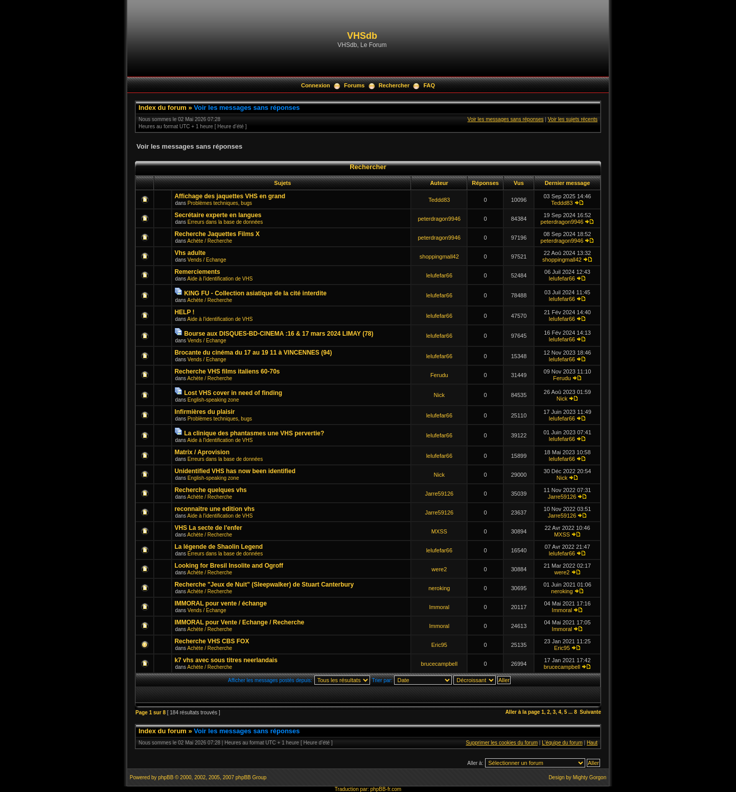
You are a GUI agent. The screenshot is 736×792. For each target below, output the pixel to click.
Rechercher (394, 85)
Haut (592, 743)
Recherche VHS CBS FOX (211, 641)
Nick (439, 395)
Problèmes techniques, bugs (220, 203)
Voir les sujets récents (572, 119)
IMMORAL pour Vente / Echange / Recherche (239, 622)
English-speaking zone (213, 400)
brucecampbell (439, 664)
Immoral (439, 607)
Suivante (590, 712)
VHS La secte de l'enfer (208, 527)
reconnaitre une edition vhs (214, 509)
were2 (439, 569)
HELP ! (184, 312)
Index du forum (163, 107)
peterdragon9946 (439, 219)
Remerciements (197, 271)
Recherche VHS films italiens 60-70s (227, 371)
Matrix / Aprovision (201, 452)
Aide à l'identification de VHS (219, 279)
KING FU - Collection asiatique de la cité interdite (255, 293)
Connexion (315, 85)
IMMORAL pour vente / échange (220, 603)
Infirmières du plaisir (204, 411)
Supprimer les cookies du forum (502, 743)
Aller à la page (522, 712)
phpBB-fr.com (386, 789)
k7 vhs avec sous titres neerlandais (225, 660)
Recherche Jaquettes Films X (217, 234)
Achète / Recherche (209, 241)
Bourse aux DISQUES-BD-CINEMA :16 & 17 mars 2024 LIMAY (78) (278, 333)
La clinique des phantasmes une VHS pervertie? (254, 433)
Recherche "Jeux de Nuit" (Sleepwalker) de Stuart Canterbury (264, 584)
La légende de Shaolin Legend (218, 546)
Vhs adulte (189, 253)
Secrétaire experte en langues (217, 215)
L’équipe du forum (562, 743)
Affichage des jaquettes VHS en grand (229, 196)
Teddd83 (439, 200)
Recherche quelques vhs (210, 490)
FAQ (429, 85)
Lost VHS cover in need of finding (233, 393)
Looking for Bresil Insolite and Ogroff (228, 565)
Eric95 (439, 645)
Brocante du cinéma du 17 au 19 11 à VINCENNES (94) (253, 352)
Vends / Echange (207, 260)
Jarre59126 (439, 494)
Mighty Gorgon (590, 777)
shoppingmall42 (439, 256)
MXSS (439, 531)
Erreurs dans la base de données (225, 222)
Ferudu (439, 375)
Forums (354, 85)
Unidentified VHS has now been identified (234, 471)
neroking (439, 588)
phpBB (165, 777)
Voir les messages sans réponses (247, 107)
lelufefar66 (439, 275)
